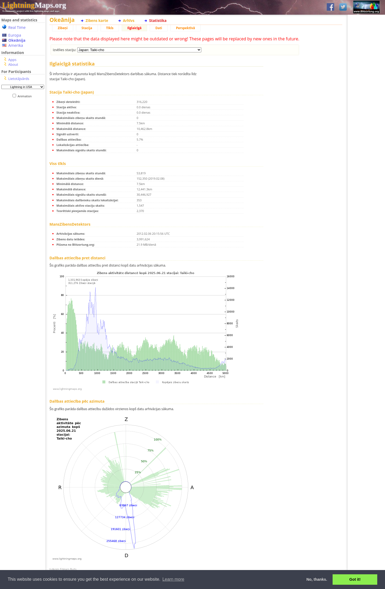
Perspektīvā (185, 28)
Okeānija (16, 40)
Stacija (87, 28)
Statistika (158, 20)
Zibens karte (97, 20)
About (13, 64)
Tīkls (110, 28)
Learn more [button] (173, 579)
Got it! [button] (355, 579)
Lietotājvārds (18, 78)
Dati (158, 28)
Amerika (15, 45)
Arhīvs (128, 20)
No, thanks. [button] (316, 579)
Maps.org (34, 5)
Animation (26, 96)
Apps (12, 59)
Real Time (17, 27)
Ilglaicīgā (134, 28)
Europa (14, 35)
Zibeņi (63, 28)
